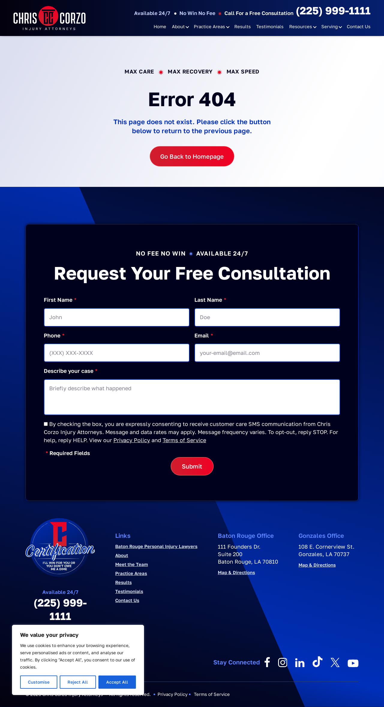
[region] (78, 660)
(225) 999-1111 (333, 10)
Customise (39, 682)
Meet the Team (131, 564)
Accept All (117, 682)
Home (160, 26)
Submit (192, 466)
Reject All (78, 682)
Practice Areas (209, 26)
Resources (300, 26)
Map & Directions (236, 572)
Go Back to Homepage (192, 156)
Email (203, 335)
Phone (54, 335)
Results (242, 26)
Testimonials (270, 26)
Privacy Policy (131, 440)
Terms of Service (184, 440)
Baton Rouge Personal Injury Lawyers (156, 546)
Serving (329, 26)
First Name (60, 300)
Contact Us (358, 26)
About (178, 26)
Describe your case (71, 371)
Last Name (210, 300)
